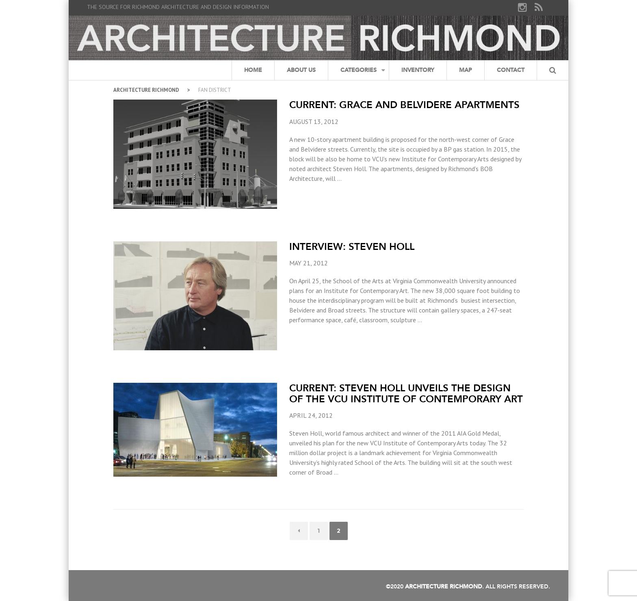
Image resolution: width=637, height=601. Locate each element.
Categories (358, 70)
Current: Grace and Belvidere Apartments (404, 105)
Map (465, 70)
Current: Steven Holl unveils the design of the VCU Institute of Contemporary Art (406, 393)
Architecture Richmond (146, 90)
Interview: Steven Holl (351, 246)
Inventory (417, 70)
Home (253, 70)
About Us (301, 70)
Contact (510, 70)
